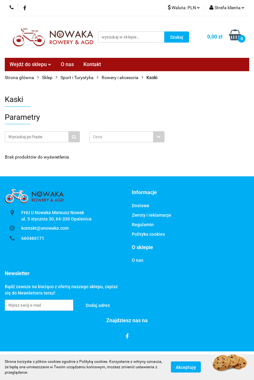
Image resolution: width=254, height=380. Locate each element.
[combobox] (127, 136)
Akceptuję (186, 367)
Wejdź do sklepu (30, 64)
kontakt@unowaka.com (45, 228)
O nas (67, 64)
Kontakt (92, 64)
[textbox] (121, 136)
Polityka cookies (148, 234)
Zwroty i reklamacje (151, 215)
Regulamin (143, 224)
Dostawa (140, 205)
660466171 (32, 238)
